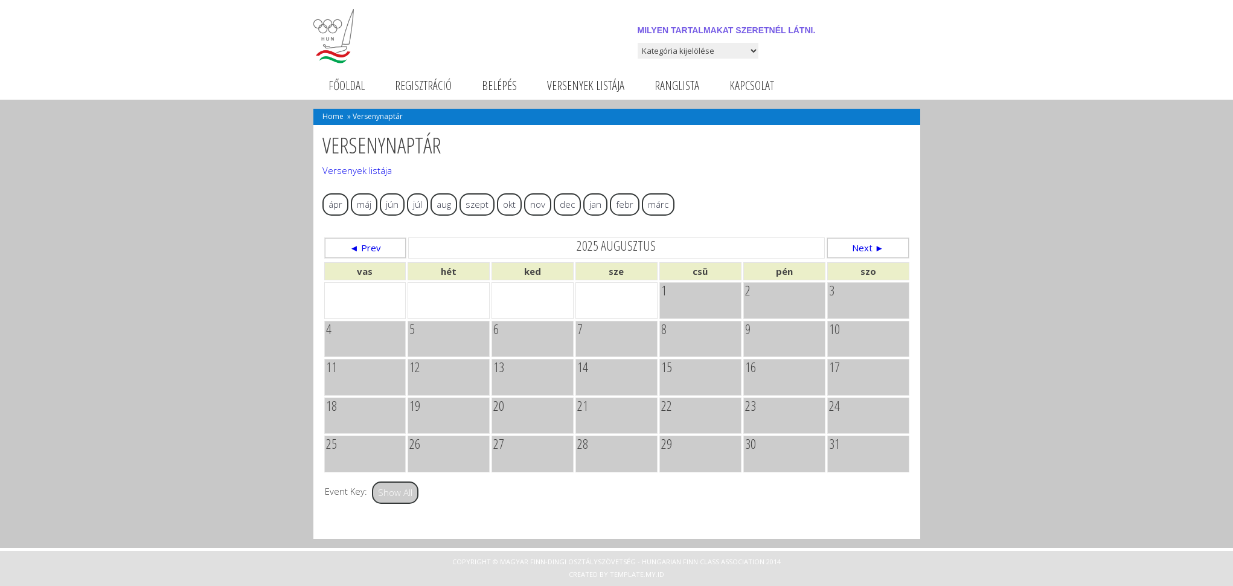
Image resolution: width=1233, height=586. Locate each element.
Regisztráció (423, 85)
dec (567, 204)
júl (417, 204)
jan (595, 204)
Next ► (868, 248)
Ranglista (677, 85)
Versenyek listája (585, 85)
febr (624, 204)
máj (364, 204)
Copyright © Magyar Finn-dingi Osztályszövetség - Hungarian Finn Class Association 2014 (616, 561)
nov (537, 204)
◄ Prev (365, 248)
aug (444, 204)
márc (658, 204)
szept (477, 204)
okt (509, 204)
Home (333, 116)
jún (392, 204)
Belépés (499, 85)
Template (627, 574)
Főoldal (346, 85)
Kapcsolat (751, 85)
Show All (395, 492)
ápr (335, 204)
